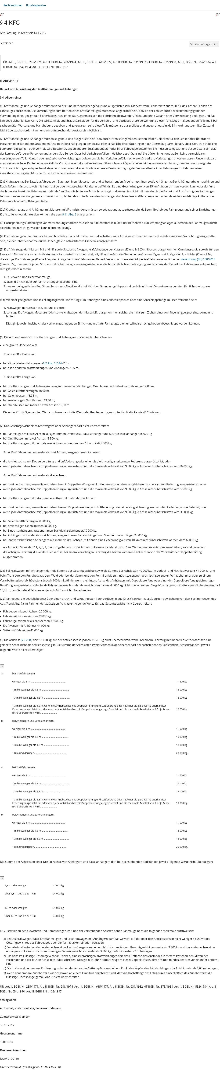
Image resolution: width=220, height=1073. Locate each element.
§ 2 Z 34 (26, 640)
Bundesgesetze (36, 5)
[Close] (2, 666)
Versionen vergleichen (203, 44)
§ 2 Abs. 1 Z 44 (52, 363)
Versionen (7, 43)
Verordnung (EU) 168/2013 (198, 259)
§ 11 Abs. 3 (69, 214)
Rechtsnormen (13, 5)
